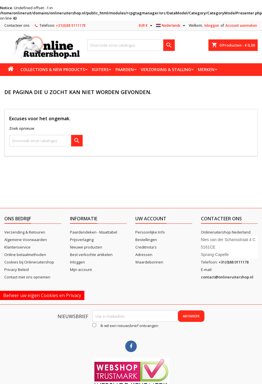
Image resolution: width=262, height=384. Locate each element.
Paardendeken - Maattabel (93, 232)
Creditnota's (146, 247)
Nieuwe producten (86, 247)
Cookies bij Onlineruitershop (29, 262)
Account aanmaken (241, 25)
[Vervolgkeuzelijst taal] (171, 25)
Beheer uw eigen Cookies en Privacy (42, 295)
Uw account (150, 218)
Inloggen (211, 25)
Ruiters (100, 69)
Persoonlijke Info (150, 232)
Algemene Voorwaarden (25, 239)
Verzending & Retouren (24, 232)
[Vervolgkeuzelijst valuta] (146, 25)
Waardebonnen (149, 262)
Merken (206, 69)
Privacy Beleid (16, 269)
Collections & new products (52, 69)
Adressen (143, 254)
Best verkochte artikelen (91, 254)
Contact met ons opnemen (27, 277)
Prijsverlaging (82, 239)
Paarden (124, 69)
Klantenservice (17, 247)
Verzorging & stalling (166, 69)
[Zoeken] (130, 45)
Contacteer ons (16, 25)
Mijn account (81, 269)
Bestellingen (146, 239)
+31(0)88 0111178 (71, 25)
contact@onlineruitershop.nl (227, 277)
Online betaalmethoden (25, 254)
